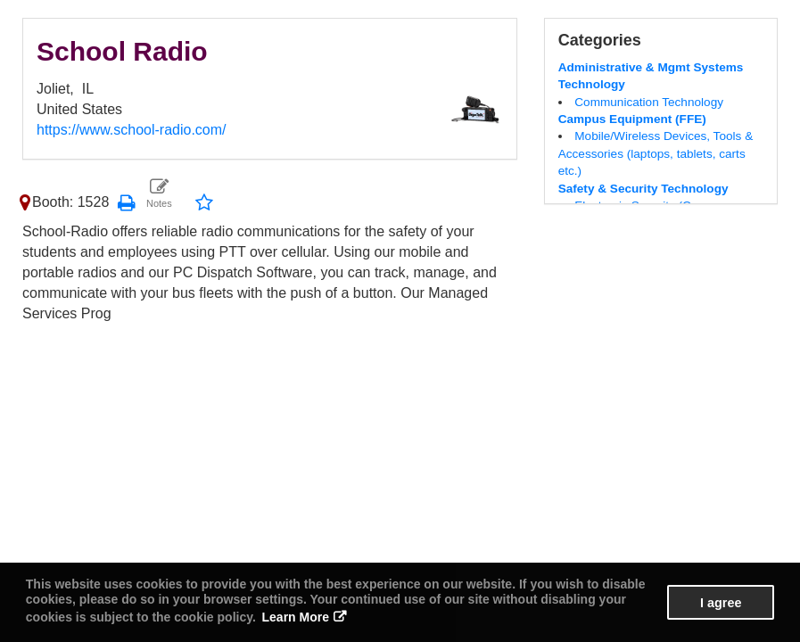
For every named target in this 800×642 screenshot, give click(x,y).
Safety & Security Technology (643, 188)
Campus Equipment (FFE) (632, 119)
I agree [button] (720, 603)
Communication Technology (648, 102)
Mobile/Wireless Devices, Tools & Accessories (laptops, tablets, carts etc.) (656, 153)
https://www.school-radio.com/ (132, 129)
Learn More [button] (295, 617)
